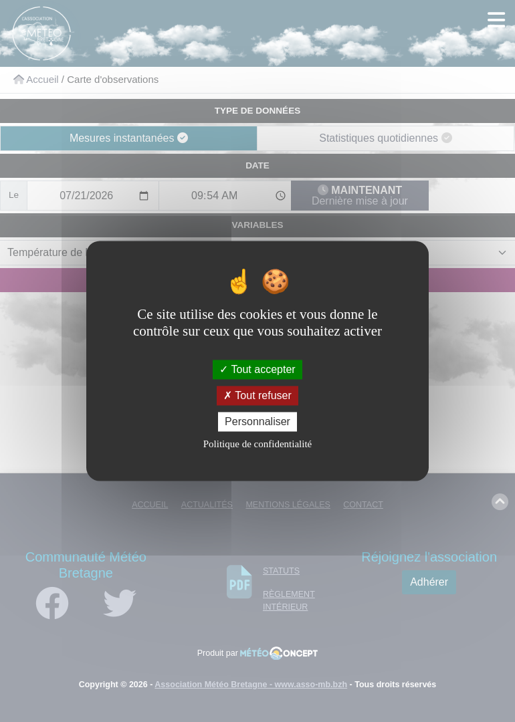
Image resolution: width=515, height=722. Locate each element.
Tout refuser (257, 395)
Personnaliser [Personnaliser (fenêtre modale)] (257, 421)
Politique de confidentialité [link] (257, 444)
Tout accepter (257, 369)
